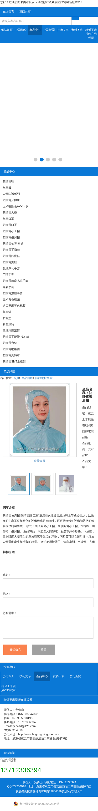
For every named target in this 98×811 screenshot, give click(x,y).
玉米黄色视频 (11, 299)
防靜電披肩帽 (11, 237)
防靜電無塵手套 (13, 293)
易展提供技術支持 (26, 791)
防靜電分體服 (11, 200)
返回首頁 (25, 11)
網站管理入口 (74, 791)
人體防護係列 (11, 194)
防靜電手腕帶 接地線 (16, 336)
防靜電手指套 (11, 249)
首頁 (16, 378)
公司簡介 (21, 30)
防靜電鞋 (8, 181)
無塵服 (7, 187)
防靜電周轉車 (11, 355)
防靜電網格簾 (11, 349)
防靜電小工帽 (11, 231)
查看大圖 (39, 461)
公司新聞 (49, 30)
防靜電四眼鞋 (11, 256)
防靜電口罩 (10, 225)
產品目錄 (27, 378)
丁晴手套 (8, 274)
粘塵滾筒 (8, 324)
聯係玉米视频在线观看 (91, 34)
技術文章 (63, 30)
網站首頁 (7, 30)
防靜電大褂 (10, 212)
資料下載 (77, 30)
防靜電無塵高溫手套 (15, 281)
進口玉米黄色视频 (14, 305)
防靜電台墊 (10, 343)
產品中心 (35, 30)
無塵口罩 (8, 218)
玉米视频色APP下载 (15, 206)
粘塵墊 (7, 318)
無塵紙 (7, 312)
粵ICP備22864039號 (51, 791)
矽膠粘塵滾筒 (11, 330)
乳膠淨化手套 (11, 268)
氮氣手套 (8, 287)
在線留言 (8, 11)
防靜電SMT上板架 (14, 361)
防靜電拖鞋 (10, 262)
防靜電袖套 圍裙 (13, 243)
